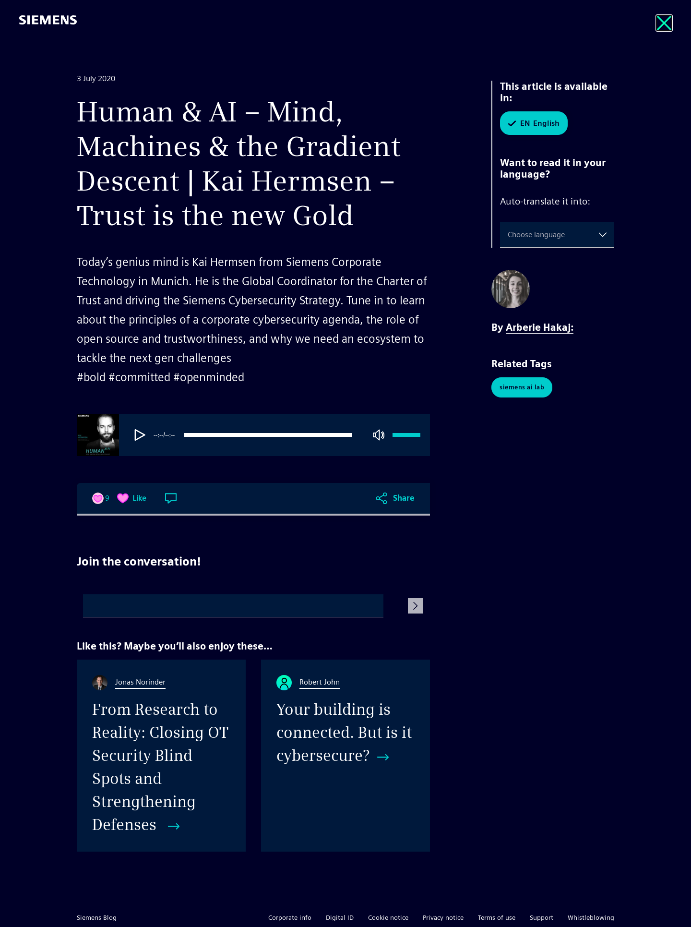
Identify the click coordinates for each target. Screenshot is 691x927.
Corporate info (289, 917)
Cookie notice (388, 917)
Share (404, 498)
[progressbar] (268, 435)
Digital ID (340, 917)
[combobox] (510, 235)
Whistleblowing (591, 917)
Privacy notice (443, 917)
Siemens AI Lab (522, 387)
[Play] (140, 435)
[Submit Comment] (415, 606)
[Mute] (378, 435)
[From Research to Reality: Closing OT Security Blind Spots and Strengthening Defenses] (161, 756)
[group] (278, 435)
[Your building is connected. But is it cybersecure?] (345, 756)
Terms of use (496, 917)
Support (541, 917)
